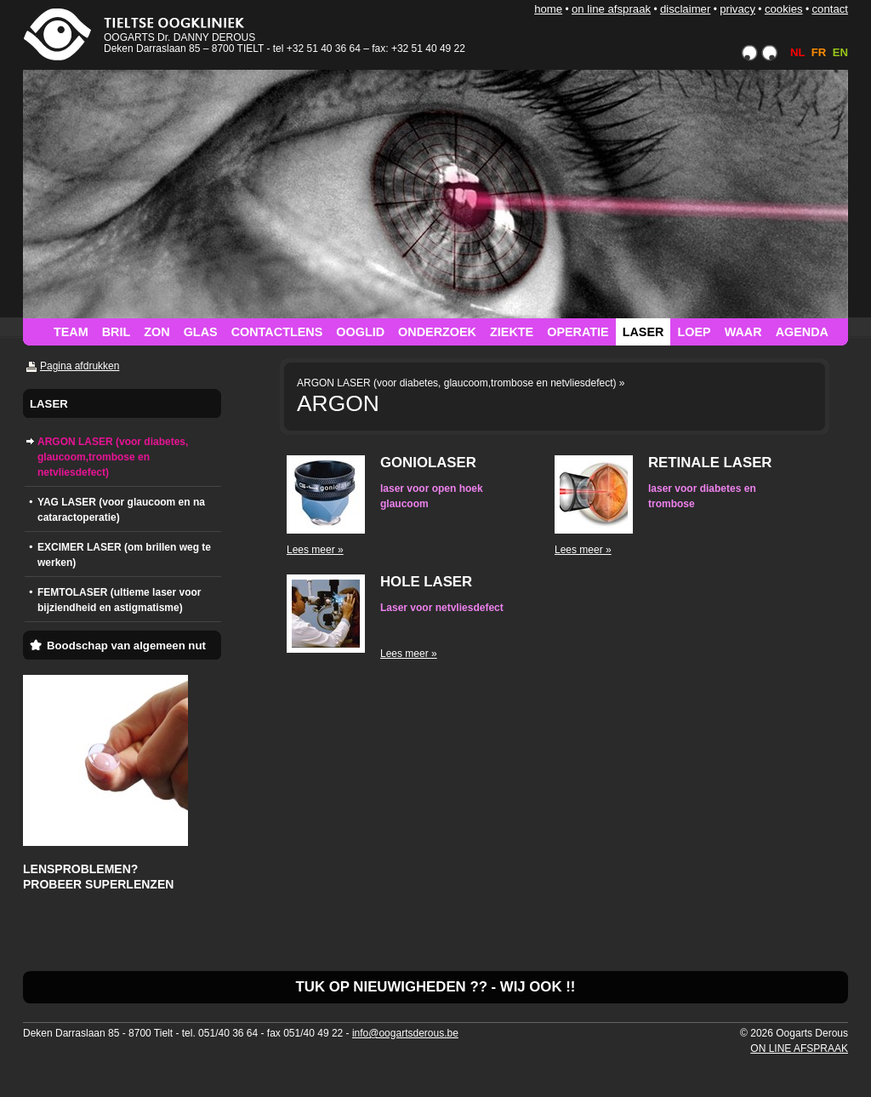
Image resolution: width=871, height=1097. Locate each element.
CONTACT (829, 9)
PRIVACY (737, 9)
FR (819, 52)
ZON (156, 332)
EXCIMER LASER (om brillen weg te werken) (124, 554)
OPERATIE (578, 332)
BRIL (116, 332)
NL (797, 52)
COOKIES (784, 9)
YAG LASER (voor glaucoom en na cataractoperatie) (121, 509)
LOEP (693, 332)
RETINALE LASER (709, 462)
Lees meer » (315, 550)
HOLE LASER (426, 582)
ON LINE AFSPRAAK (611, 9)
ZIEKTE (511, 332)
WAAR (743, 332)
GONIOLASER (428, 462)
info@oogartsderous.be (405, 1033)
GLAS (201, 332)
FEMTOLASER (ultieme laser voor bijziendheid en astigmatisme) (119, 600)
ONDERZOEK (437, 332)
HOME (548, 9)
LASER (643, 332)
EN (840, 52)
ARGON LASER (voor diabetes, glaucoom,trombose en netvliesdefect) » (461, 383)
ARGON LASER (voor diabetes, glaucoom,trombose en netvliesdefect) (112, 457)
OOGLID (360, 332)
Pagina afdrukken (79, 366)
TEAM (71, 332)
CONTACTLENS (277, 332)
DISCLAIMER (685, 9)
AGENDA (802, 332)
